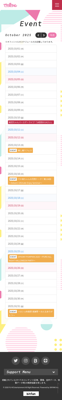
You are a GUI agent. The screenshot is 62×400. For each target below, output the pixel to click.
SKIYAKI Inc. (54, 387)
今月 (52, 35)
